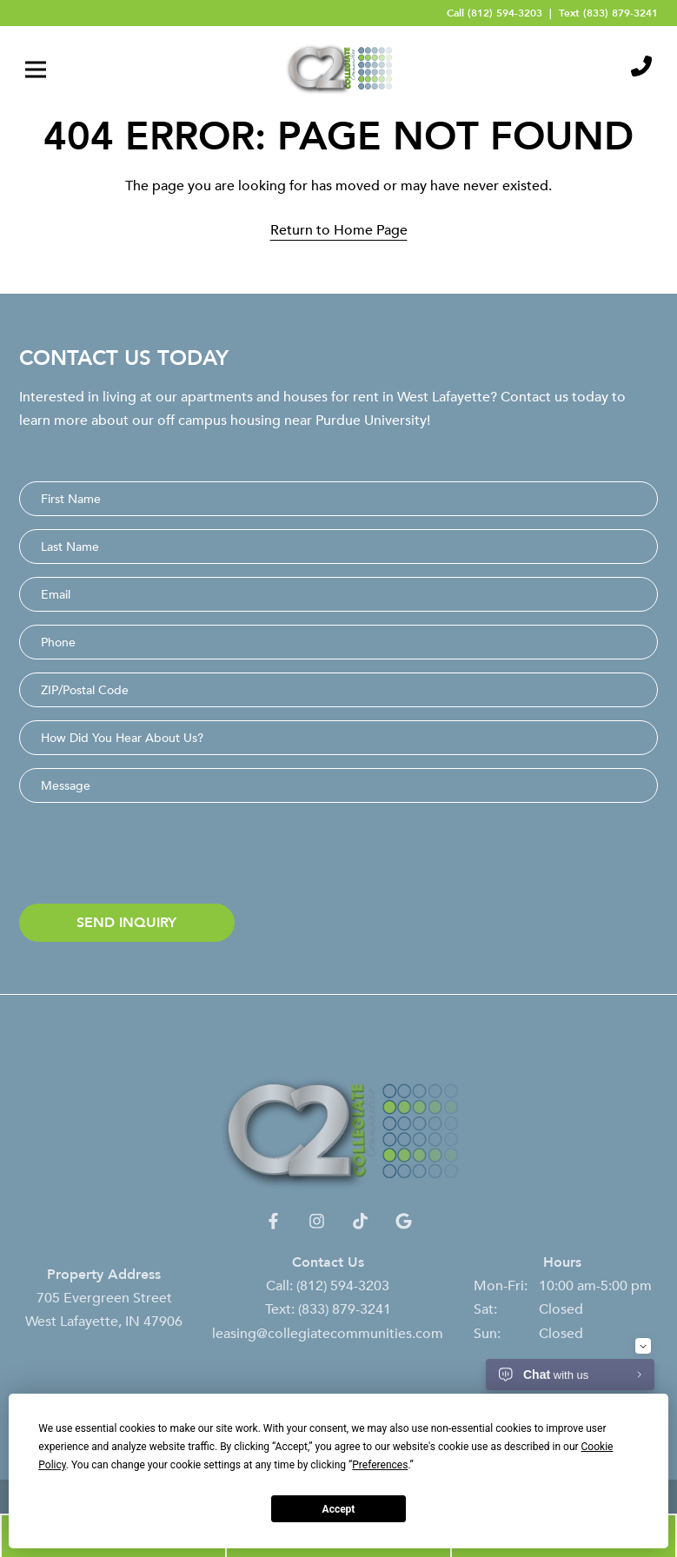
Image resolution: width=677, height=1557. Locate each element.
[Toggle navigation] (35, 69)
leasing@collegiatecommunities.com (327, 1344)
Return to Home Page (339, 229)
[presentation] (151, 857)
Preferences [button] (380, 1465)
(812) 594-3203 (505, 12)
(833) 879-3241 (620, 12)
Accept (338, 1509)
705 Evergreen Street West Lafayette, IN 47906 (104, 1320)
